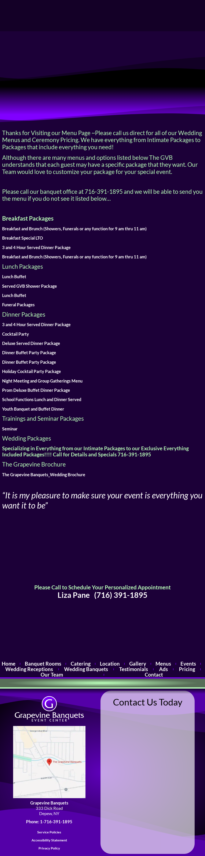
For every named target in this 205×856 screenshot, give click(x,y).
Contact (154, 675)
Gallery (137, 664)
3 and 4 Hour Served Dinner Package (36, 247)
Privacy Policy (49, 848)
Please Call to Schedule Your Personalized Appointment (102, 587)
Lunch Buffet (14, 276)
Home (8, 664)
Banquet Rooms (42, 664)
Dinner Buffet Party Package (29, 352)
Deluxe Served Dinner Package (31, 343)
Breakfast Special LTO (22, 237)
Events (188, 664)
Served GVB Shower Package (29, 286)
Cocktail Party (15, 333)
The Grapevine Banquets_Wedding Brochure (43, 474)
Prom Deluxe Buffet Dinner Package (36, 390)
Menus (163, 664)
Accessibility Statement (49, 840)
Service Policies (49, 832)
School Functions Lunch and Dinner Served (41, 399)
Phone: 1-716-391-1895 (49, 821)
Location (110, 664)
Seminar (10, 428)
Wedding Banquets (86, 669)
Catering (80, 664)
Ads (163, 669)
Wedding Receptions (29, 669)
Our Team (51, 675)
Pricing (187, 669)
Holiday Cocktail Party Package (31, 371)
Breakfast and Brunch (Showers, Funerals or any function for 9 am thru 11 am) (74, 228)
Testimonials (134, 669)
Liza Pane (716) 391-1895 (102, 595)
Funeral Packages (18, 304)
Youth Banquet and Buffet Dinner (33, 408)
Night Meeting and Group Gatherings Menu (42, 380)
